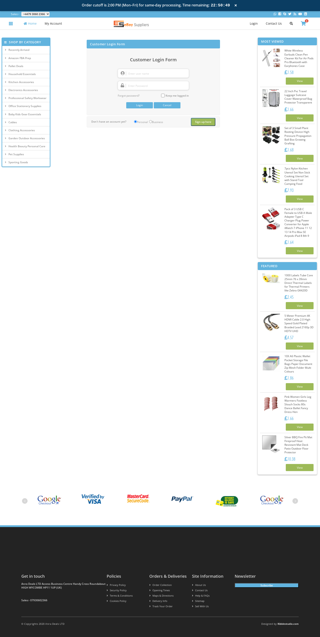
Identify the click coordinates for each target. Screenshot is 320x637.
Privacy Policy (116, 585)
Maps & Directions (161, 595)
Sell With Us (200, 606)
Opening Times (159, 590)
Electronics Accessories (21, 90)
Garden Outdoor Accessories (25, 138)
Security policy (117, 590)
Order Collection (160, 585)
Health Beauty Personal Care (25, 146)
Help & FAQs (201, 595)
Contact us (200, 590)
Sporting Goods (16, 162)
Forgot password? (129, 96)
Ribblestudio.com (288, 623)
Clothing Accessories (20, 130)
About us (199, 585)
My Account (53, 23)
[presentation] (25, 501)
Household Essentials (20, 74)
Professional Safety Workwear (25, 98)
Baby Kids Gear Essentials (23, 114)
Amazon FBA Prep (18, 58)
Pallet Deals (14, 66)
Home (30, 23)
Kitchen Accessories (19, 82)
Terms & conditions (120, 595)
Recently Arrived (17, 50)
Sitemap (198, 601)
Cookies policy (116, 601)
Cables (11, 122)
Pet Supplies (14, 154)
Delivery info (158, 601)
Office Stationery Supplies (23, 106)
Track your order (161, 606)
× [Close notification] (235, 5)
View (300, 81)
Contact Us (274, 23)
